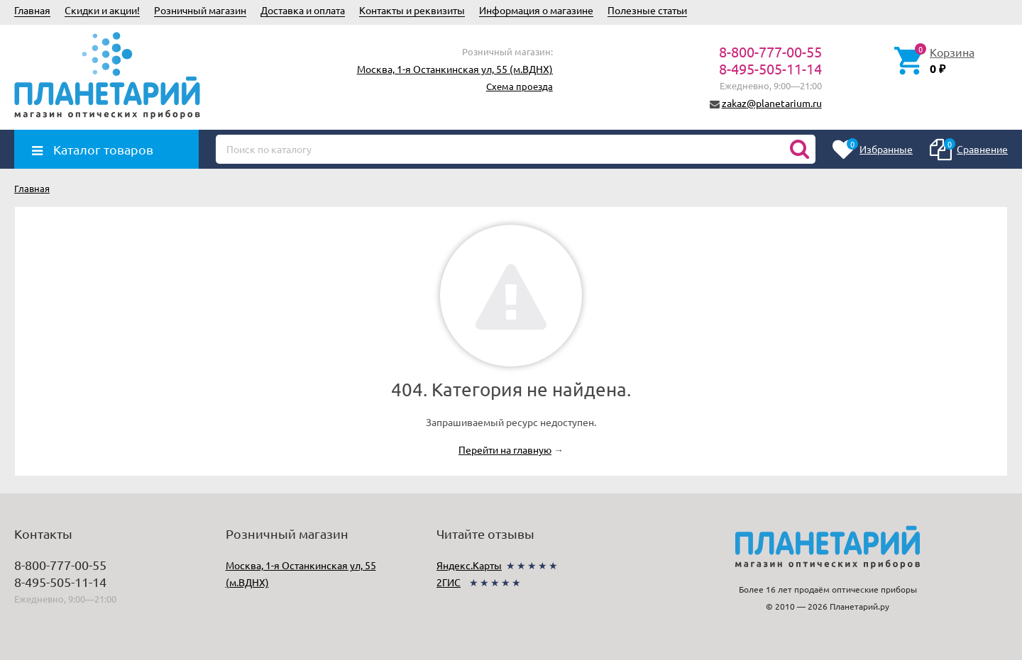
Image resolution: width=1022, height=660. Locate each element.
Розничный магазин (200, 10)
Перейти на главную (504, 449)
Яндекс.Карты (469, 565)
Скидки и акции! (102, 10)
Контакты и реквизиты (412, 10)
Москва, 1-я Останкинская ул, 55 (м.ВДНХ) (455, 68)
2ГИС (448, 582)
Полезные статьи (647, 10)
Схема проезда (519, 86)
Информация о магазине (536, 10)
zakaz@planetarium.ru (772, 102)
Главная (32, 10)
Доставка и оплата (302, 10)
